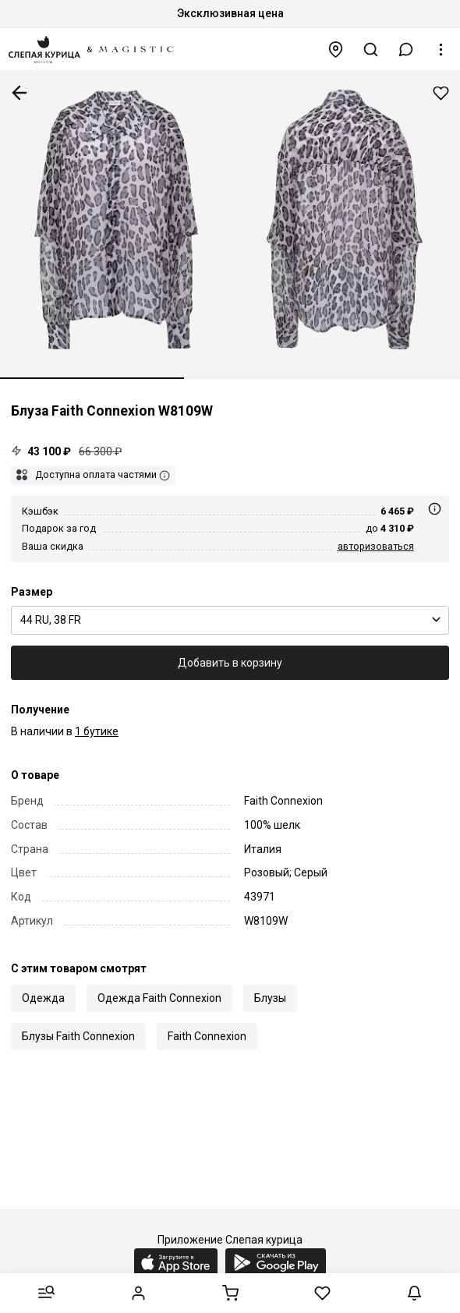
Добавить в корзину (230, 662)
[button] (406, 49)
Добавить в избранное (441, 93)
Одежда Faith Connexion (159, 998)
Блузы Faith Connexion (78, 1036)
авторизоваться (376, 546)
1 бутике (97, 731)
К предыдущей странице (19, 93)
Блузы (270, 998)
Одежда (43, 998)
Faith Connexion (207, 1036)
